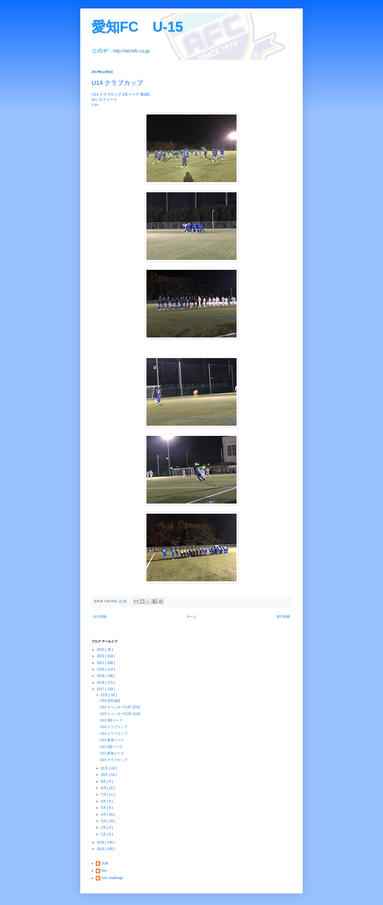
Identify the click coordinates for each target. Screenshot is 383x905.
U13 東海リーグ (112, 740)
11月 (105, 768)
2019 (101, 676)
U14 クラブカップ (113, 727)
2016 (101, 842)
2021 (101, 663)
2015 (101, 849)
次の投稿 (99, 617)
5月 (104, 808)
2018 (101, 683)
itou (104, 871)
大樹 (104, 863)
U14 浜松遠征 (110, 701)
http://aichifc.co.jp (131, 51)
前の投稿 (283, 617)
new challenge (112, 878)
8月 (104, 788)
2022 (101, 656)
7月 (104, 794)
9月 (104, 781)
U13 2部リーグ (111, 720)
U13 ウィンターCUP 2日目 (120, 707)
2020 (101, 669)
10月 (105, 775)
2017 (101, 689)
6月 (104, 801)
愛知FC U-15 (137, 27)
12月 (105, 695)
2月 (104, 827)
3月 (104, 821)
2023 (101, 650)
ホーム (191, 617)
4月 (104, 814)
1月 (104, 834)
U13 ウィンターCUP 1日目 (120, 714)
